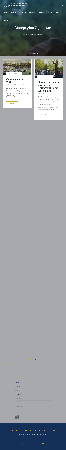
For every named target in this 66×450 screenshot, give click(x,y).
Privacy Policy (19, 406)
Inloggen (18, 390)
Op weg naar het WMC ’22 (15, 80)
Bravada (34, 443)
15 (10, 363)
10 (40, 359)
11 (45, 359)
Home (17, 382)
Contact (17, 402)
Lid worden (18, 398)
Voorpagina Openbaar (13, 73)
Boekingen (18, 394)
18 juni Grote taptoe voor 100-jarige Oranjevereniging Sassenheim (48, 86)
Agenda (17, 386)
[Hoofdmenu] (61, 5)
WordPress (42, 443)
